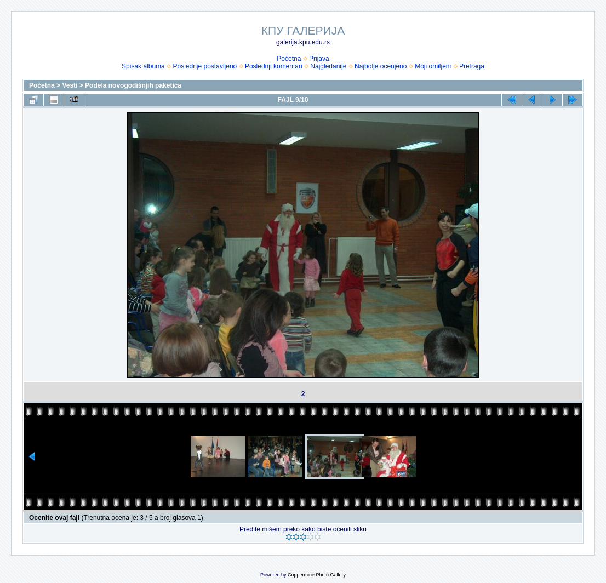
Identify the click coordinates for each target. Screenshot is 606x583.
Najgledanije (328, 66)
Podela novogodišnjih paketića (133, 85)
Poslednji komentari (273, 66)
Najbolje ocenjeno (381, 66)
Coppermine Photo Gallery (317, 575)
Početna (289, 58)
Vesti (69, 85)
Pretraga (471, 66)
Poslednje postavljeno (205, 66)
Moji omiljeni (433, 66)
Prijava (319, 58)
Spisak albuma (143, 66)
